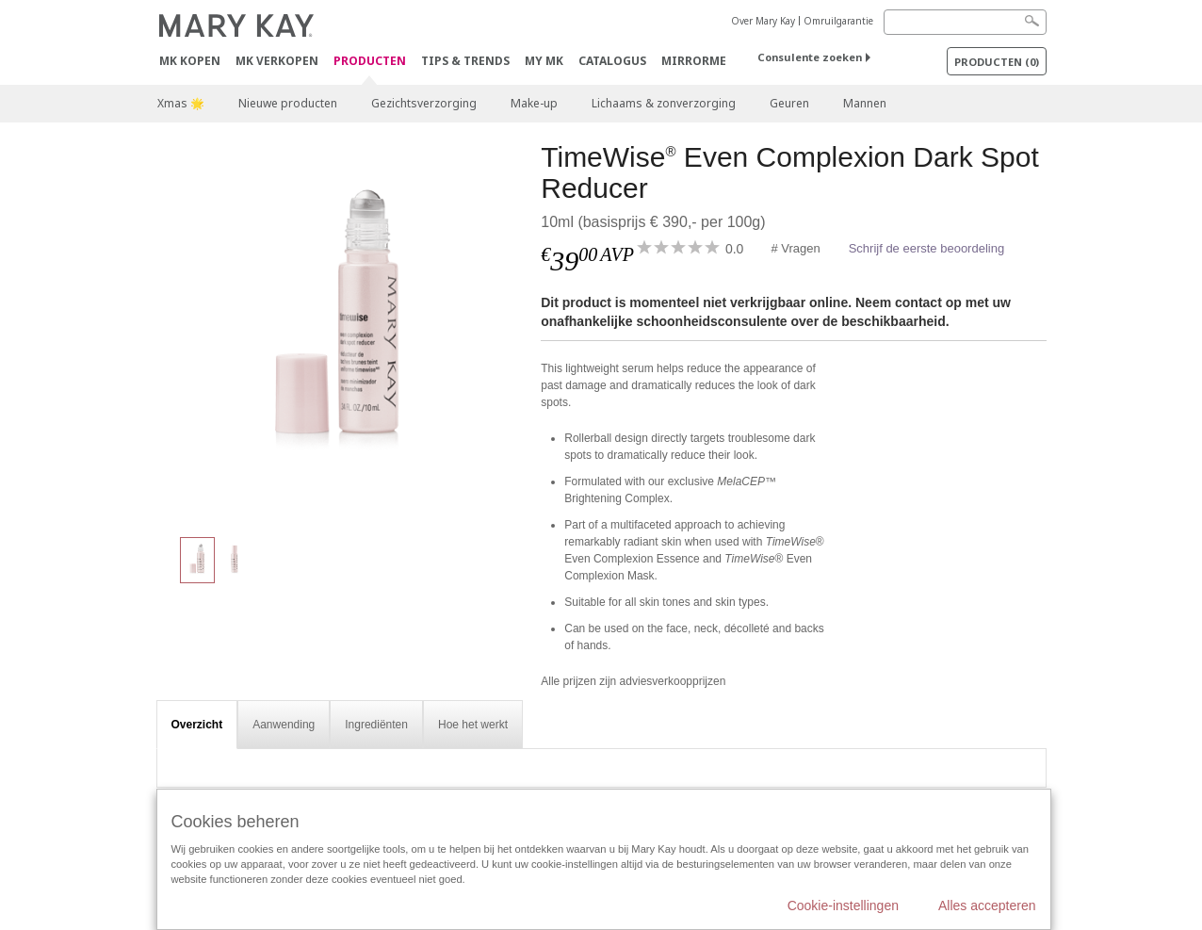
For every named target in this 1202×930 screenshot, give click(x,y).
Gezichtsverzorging (424, 103)
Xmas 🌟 (180, 103)
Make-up (534, 103)
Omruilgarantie (838, 20)
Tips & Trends (465, 61)
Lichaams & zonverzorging (664, 103)
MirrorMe (693, 61)
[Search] (965, 22)
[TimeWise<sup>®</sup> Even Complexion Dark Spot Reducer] (342, 329)
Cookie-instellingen (843, 905)
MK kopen (189, 61)
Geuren (789, 103)
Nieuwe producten (287, 103)
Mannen (864, 103)
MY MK (544, 61)
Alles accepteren (987, 905)
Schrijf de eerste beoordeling (927, 248)
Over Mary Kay (763, 20)
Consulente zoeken (809, 57)
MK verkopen (277, 61)
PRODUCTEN (369, 62)
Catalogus (612, 61)
